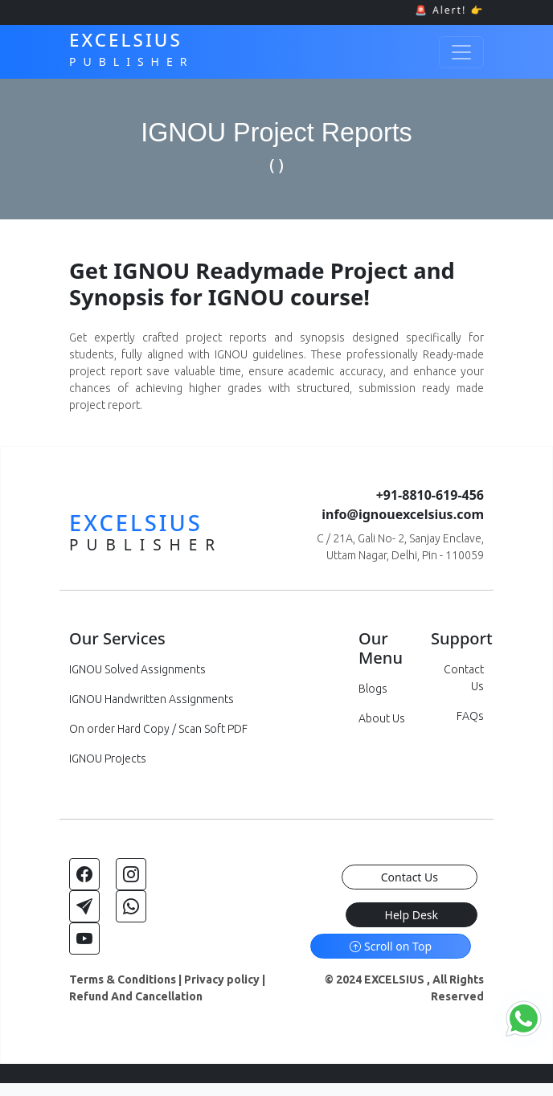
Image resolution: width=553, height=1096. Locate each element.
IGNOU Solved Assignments (137, 669)
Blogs (372, 688)
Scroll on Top (391, 946)
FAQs (470, 716)
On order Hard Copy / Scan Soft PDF (158, 728)
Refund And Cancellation (136, 996)
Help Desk (411, 914)
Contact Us (409, 877)
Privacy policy (222, 979)
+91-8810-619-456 (430, 495)
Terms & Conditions (122, 979)
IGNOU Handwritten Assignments (151, 699)
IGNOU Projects (107, 758)
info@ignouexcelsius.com (403, 514)
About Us (381, 718)
